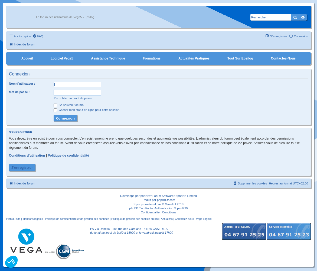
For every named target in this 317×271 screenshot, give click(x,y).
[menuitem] (37, 36)
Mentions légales (32, 218)
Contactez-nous (283, 58)
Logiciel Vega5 (62, 58)
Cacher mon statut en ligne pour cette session (86, 109)
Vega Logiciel (204, 218)
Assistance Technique (108, 58)
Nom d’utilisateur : (22, 83)
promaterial (148, 204)
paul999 (182, 208)
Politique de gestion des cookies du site (135, 218)
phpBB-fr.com (166, 199)
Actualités (166, 218)
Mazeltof (170, 204)
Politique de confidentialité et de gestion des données (77, 218)
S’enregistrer (22, 167)
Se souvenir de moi (69, 105)
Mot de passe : (19, 92)
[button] (11, 261)
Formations (152, 58)
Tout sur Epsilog (240, 58)
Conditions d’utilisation (27, 155)
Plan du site (13, 218)
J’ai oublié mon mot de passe (73, 98)
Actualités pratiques (194, 58)
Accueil (27, 58)
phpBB (144, 195)
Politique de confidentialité (68, 155)
